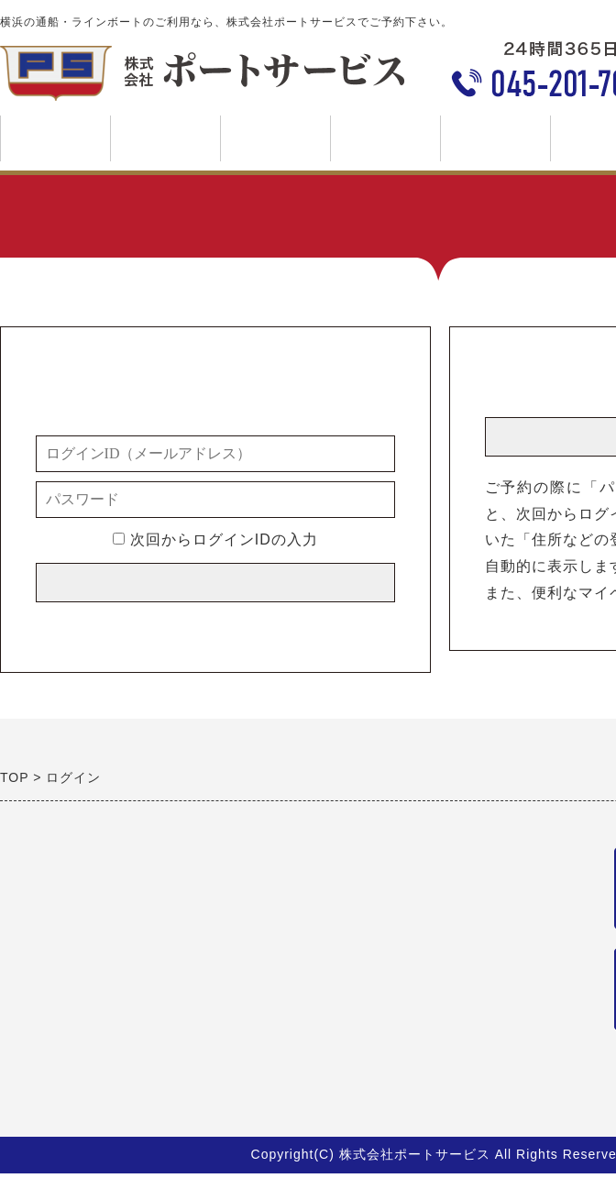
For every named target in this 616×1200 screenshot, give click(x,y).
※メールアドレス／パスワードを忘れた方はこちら (215, 624)
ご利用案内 (275, 145)
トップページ (55, 138)
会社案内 (495, 145)
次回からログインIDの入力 (215, 539)
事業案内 (165, 145)
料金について (385, 145)
